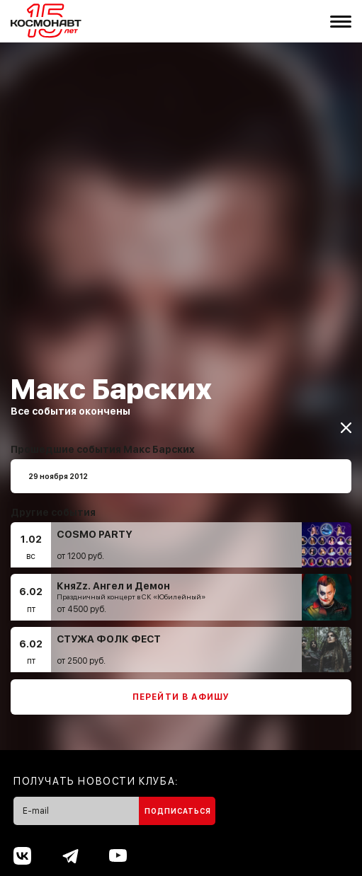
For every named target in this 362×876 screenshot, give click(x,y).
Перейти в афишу (181, 691)
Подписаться (178, 804)
